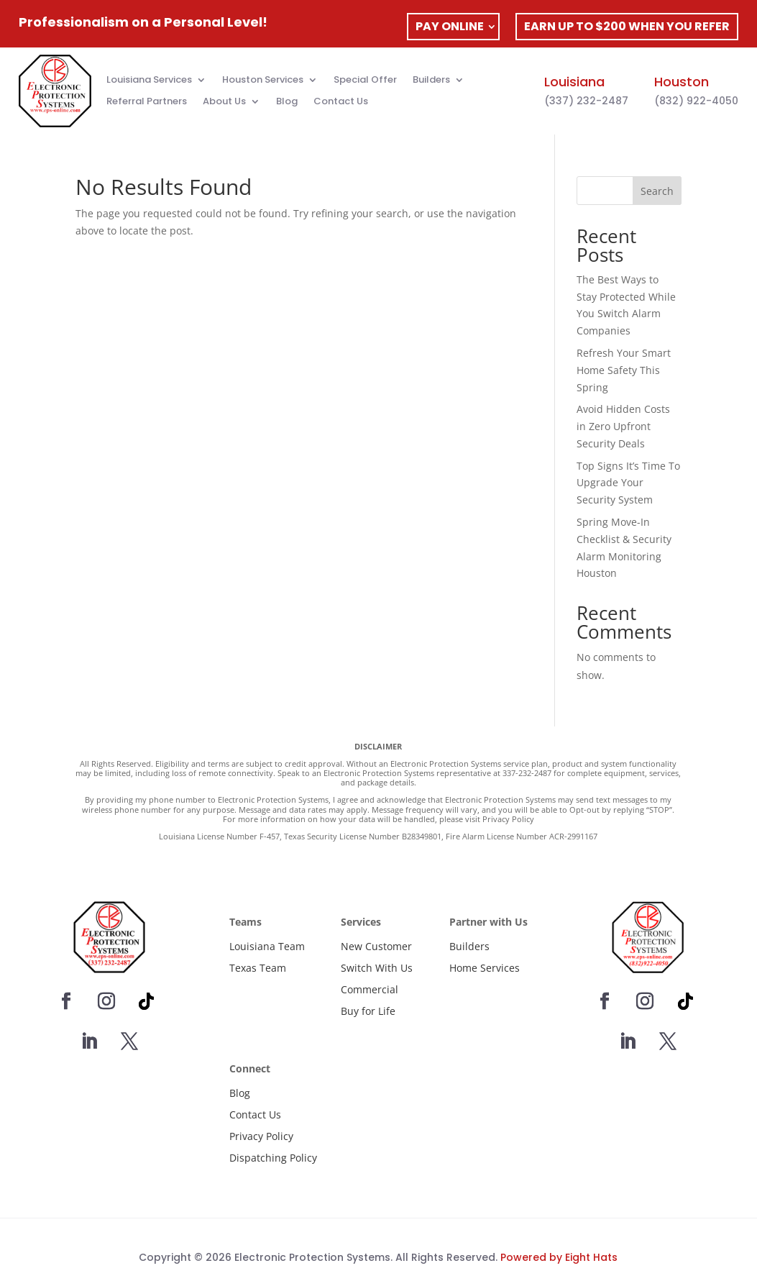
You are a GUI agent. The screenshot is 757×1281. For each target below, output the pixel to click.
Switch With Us (377, 968)
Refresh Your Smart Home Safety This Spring (624, 370)
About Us (224, 102)
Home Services (484, 968)
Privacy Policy (261, 1136)
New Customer (376, 946)
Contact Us (340, 102)
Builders (431, 80)
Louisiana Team (267, 946)
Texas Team (257, 968)
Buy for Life (368, 1011)
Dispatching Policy (273, 1157)
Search (657, 191)
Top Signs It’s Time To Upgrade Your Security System (628, 483)
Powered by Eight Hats (559, 1257)
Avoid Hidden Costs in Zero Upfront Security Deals (623, 426)
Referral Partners (146, 102)
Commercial (369, 989)
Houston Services (262, 80)
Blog (287, 102)
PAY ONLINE (450, 26)
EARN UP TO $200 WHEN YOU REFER (627, 26)
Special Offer (365, 80)
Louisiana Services (149, 80)
